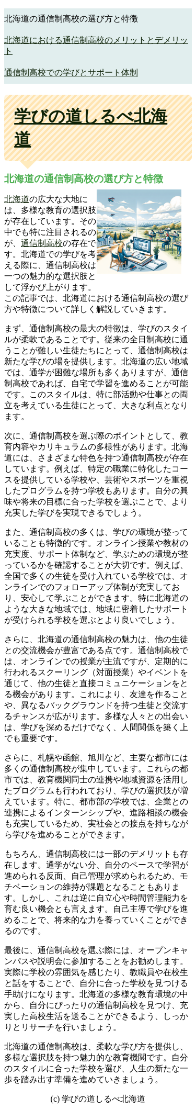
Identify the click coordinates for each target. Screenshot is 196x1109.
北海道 (16, 199)
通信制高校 (42, 243)
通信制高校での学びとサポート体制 (71, 72)
